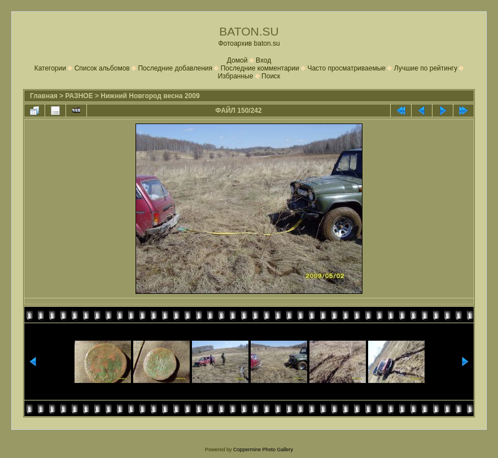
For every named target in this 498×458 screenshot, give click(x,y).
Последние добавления (175, 68)
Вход (263, 60)
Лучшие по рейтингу (425, 68)
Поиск (270, 76)
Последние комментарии (260, 68)
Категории (50, 68)
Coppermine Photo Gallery (263, 449)
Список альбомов (102, 68)
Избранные (236, 76)
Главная (44, 96)
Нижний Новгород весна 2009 (150, 96)
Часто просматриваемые (346, 68)
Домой (237, 60)
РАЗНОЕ (79, 96)
